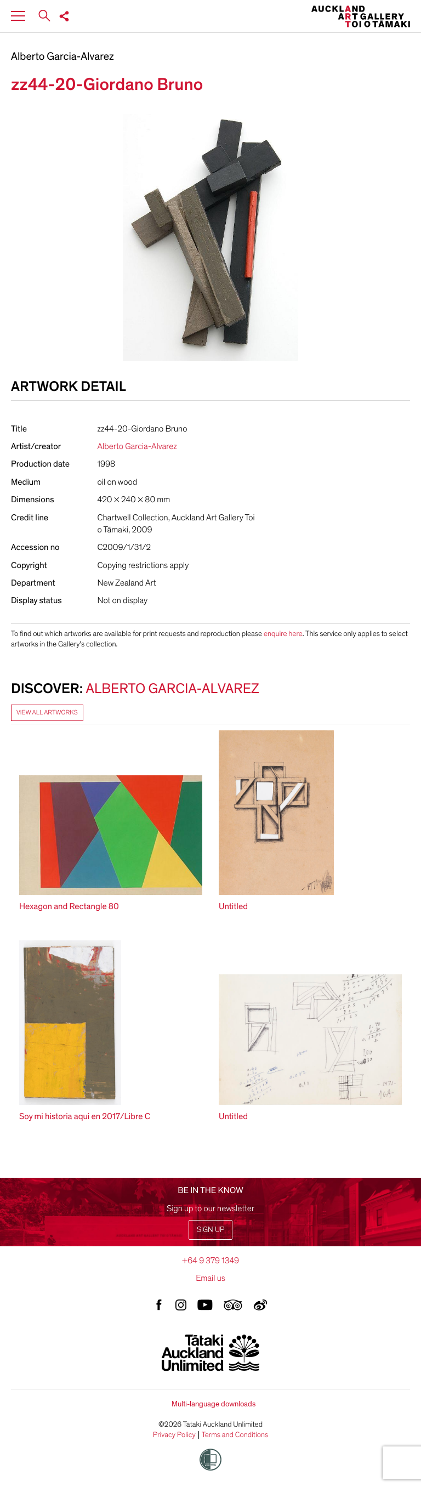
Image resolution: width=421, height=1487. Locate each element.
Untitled (233, 906)
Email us (210, 1278)
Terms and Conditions (235, 1435)
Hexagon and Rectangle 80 (69, 906)
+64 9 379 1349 (210, 1261)
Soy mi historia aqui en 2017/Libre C (84, 1116)
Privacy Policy (174, 1435)
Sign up (210, 1229)
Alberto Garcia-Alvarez (62, 57)
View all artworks (47, 712)
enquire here (283, 633)
